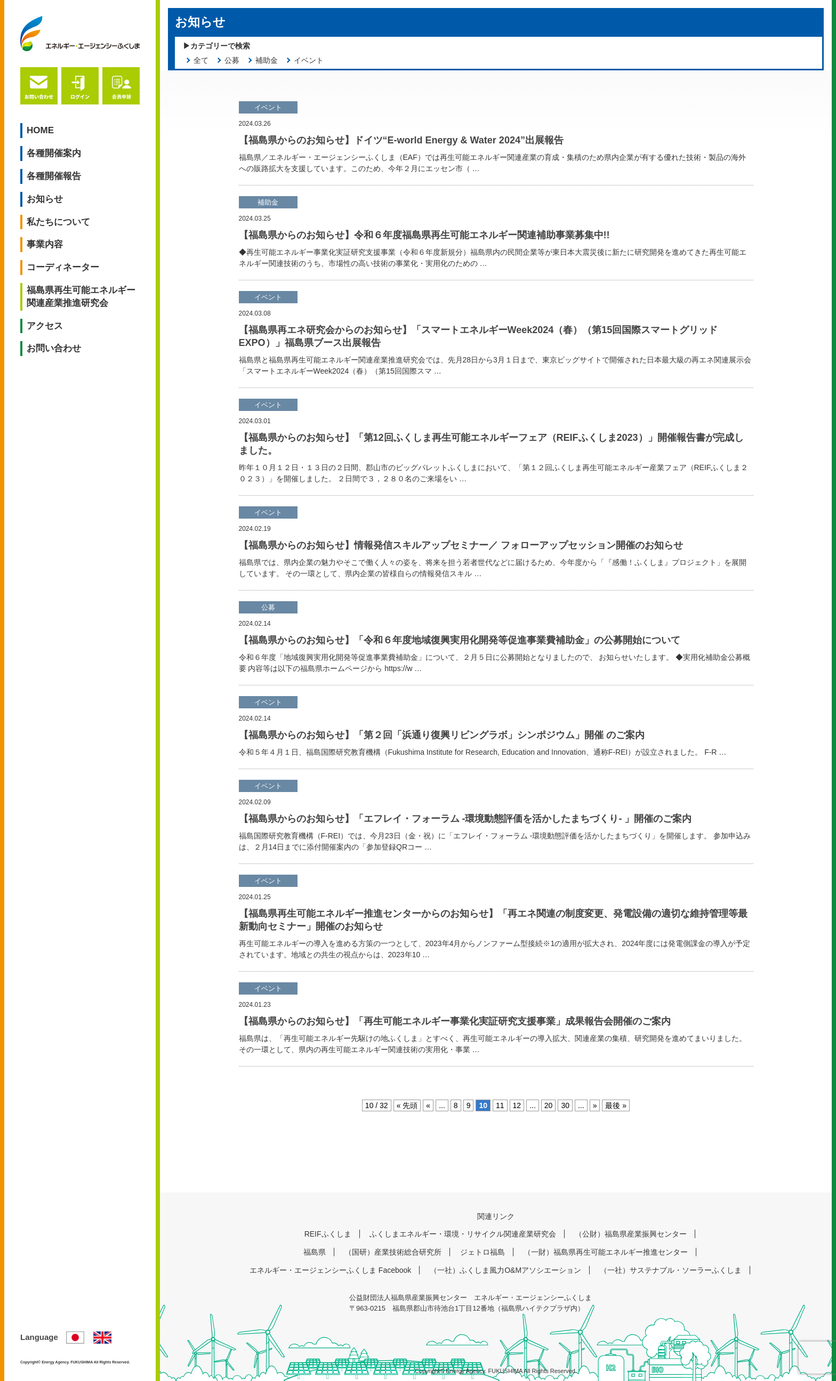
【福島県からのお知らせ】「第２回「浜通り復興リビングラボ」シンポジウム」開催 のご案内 (442, 735)
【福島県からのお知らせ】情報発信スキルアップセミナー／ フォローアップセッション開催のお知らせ (461, 545)
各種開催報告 (54, 176)
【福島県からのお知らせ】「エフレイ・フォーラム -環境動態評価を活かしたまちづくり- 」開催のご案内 (465, 818)
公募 (231, 60)
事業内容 (45, 244)
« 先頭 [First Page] (407, 1105)
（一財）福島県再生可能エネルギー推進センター (606, 1252)
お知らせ (45, 199)
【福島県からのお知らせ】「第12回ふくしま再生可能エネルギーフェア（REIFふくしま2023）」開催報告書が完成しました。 (491, 444)
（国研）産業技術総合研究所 (392, 1252)
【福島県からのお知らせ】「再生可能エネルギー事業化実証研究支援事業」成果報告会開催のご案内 (455, 1021)
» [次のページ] (595, 1105)
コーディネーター (63, 267)
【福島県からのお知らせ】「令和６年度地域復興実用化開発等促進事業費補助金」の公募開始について (459, 640)
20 (548, 1105)
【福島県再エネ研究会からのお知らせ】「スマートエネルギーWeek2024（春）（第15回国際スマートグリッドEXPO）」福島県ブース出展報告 (478, 336)
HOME (40, 130)
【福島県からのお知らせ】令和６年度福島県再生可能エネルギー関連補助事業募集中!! (424, 235)
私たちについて (58, 222)
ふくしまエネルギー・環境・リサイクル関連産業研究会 (462, 1234)
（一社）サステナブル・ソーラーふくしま (671, 1270)
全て (201, 60)
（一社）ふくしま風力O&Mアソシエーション (505, 1270)
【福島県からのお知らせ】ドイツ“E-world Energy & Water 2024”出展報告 (401, 140)
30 (565, 1105)
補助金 (266, 60)
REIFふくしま (327, 1234)
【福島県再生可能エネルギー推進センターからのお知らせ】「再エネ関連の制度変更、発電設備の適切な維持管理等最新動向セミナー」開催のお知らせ (493, 920)
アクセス (45, 326)
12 (517, 1105)
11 (500, 1105)
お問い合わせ (54, 348)
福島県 (314, 1252)
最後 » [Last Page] (615, 1105)
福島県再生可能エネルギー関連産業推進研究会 (81, 296)
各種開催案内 (54, 153)
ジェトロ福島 (482, 1252)
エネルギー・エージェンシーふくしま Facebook (330, 1270)
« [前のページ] (428, 1105)
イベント (309, 60)
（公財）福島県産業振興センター (631, 1234)
